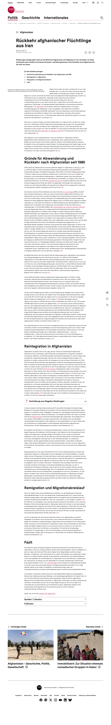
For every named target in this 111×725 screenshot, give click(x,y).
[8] (75, 194)
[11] (79, 242)
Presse (63, 715)
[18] (47, 319)
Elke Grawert (21, 51)
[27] (72, 445)
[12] (47, 248)
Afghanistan (73, 23)
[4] (82, 146)
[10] (36, 226)
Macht (79, 187)
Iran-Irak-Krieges (68, 211)
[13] (47, 264)
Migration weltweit (56, 23)
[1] (76, 126)
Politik (15, 23)
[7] (25, 192)
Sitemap (36, 715)
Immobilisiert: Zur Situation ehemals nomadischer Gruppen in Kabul (80, 684)
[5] (58, 152)
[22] (34, 356)
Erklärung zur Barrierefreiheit (87, 715)
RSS (51, 715)
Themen (10, 23)
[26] (41, 412)
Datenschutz (27, 715)
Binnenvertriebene (50, 388)
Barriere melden (72, 715)
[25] (34, 410)
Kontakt (56, 715)
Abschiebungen (52, 582)
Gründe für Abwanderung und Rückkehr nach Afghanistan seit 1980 (49, 74)
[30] (83, 519)
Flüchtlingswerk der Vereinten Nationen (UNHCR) (69, 226)
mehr (85, 2)
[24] (72, 393)
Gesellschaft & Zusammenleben (27, 23)
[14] (61, 270)
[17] (69, 316)
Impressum (18, 715)
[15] (49, 292)
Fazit (28, 82)
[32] (41, 554)
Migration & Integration (43, 23)
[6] (59, 170)
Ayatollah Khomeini (54, 200)
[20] (58, 323)
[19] (57, 319)
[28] (38, 482)
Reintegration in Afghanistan (36, 77)
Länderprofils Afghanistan (47, 613)
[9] (62, 207)
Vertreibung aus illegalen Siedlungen (46, 420)
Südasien (65, 23)
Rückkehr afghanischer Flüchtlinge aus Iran (89, 23)
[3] (67, 144)
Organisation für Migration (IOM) (69, 150)
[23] (52, 358)
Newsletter (44, 715)
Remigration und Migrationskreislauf (39, 80)
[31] (57, 532)
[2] (76, 130)
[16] (64, 307)
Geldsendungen (37, 436)
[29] (48, 499)
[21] (58, 340)
